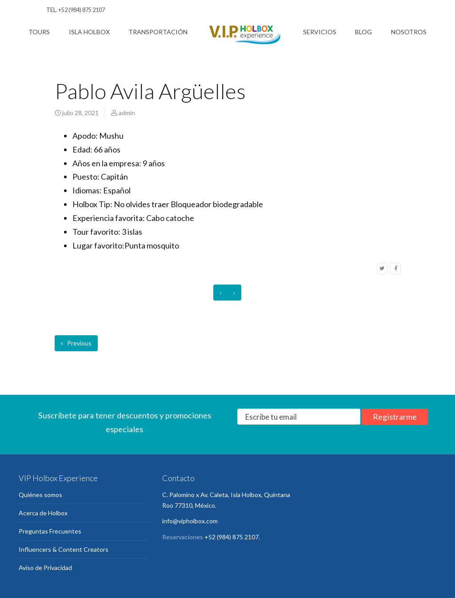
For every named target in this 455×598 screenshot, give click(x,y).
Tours (39, 32)
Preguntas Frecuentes (50, 531)
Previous (76, 343)
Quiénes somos (40, 494)
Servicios (319, 32)
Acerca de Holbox (43, 513)
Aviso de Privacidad (45, 567)
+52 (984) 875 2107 (81, 10)
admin (127, 112)
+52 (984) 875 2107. (232, 537)
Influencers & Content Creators (63, 549)
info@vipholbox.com (190, 521)
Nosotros (409, 32)
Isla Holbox (89, 32)
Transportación (158, 32)
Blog (363, 32)
